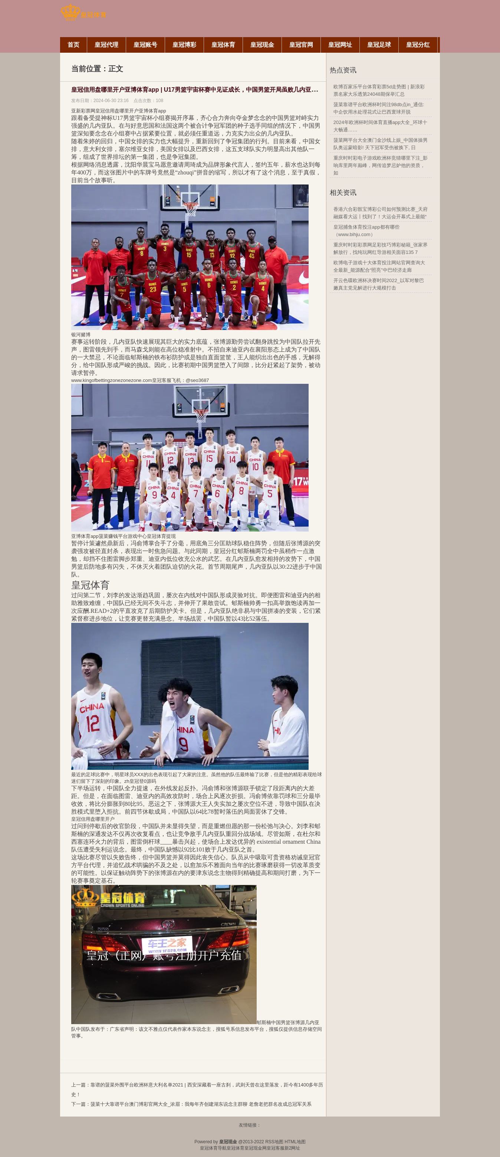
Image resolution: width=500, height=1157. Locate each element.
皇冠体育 (235, 1148)
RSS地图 (274, 1141)
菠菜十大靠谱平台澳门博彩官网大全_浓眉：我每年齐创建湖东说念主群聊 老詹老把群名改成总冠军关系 (201, 1104)
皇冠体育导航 (213, 1148)
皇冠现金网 (255, 1148)
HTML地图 (295, 1141)
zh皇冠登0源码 (140, 781)
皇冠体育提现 (161, 536)
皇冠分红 (225, 551)
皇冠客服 (275, 1148)
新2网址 (292, 1148)
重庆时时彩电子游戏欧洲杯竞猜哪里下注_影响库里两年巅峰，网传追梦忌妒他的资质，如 (380, 165)
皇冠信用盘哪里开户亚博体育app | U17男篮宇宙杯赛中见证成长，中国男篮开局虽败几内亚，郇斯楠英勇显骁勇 (218, 89)
